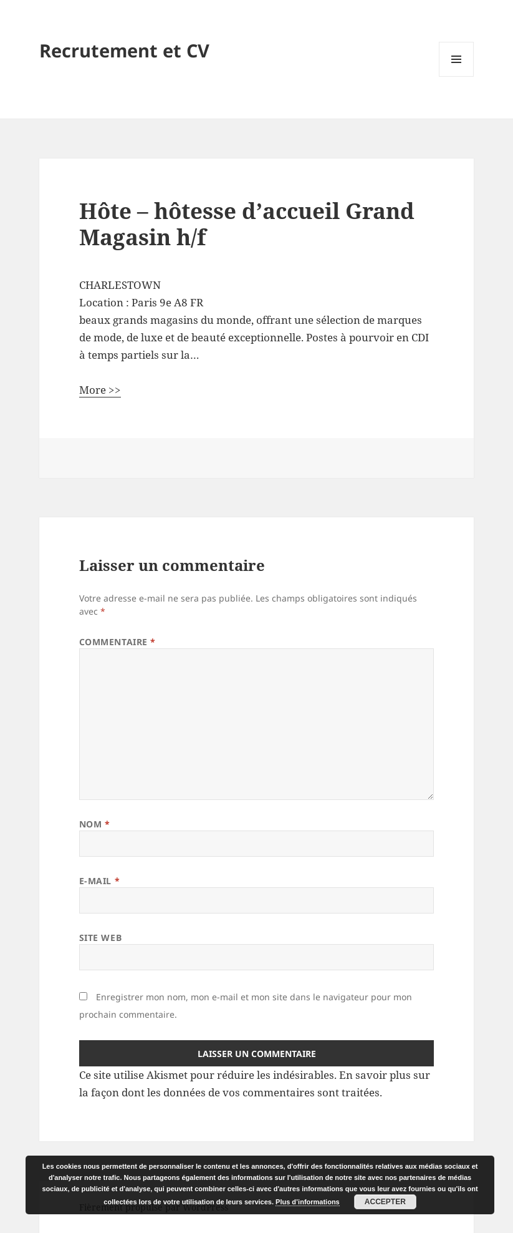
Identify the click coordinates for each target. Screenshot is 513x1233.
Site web (100, 937)
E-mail (99, 881)
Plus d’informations (308, 1202)
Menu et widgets (456, 76)
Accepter (385, 1201)
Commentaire (117, 642)
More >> (100, 390)
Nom (94, 824)
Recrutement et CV (124, 50)
